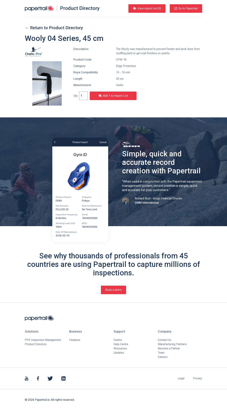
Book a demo (113, 289)
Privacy (197, 378)
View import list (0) (147, 8)
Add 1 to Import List (113, 95)
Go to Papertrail (186, 8)
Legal (181, 378)
